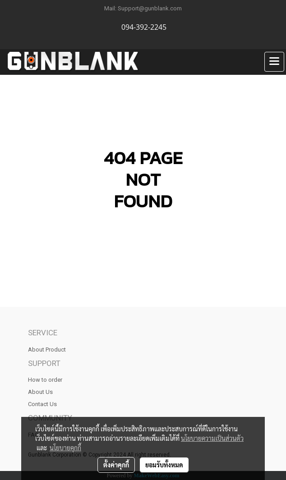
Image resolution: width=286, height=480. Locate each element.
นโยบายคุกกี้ (65, 447)
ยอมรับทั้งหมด (164, 465)
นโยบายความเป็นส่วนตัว (212, 438)
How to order (45, 379)
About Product (47, 349)
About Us (40, 392)
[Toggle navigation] (274, 62)
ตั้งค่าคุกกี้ (116, 465)
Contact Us (42, 404)
